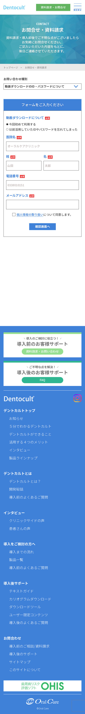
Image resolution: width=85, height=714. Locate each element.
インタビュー (19, 449)
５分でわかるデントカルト (30, 426)
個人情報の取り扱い (30, 214)
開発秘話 (16, 489)
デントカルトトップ (19, 410)
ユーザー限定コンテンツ (28, 614)
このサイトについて (25, 669)
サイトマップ (19, 661)
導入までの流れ (21, 551)
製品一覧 (16, 559)
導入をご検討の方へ (19, 543)
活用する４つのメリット (28, 441)
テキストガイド (21, 590)
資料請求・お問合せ (53, 7)
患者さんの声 (19, 528)
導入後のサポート (23, 653)
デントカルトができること (30, 434)
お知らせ (16, 418)
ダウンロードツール (25, 606)
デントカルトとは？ (25, 481)
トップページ (11, 67)
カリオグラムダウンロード (30, 598)
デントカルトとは (18, 473)
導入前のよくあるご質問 (28, 497)
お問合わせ (12, 638)
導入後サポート (16, 583)
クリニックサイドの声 (26, 520)
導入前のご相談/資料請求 (29, 646)
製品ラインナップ (23, 457)
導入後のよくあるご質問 (28, 622)
